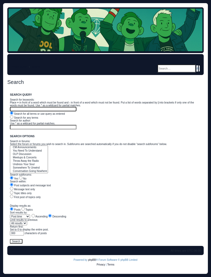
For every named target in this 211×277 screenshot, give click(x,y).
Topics (27, 209)
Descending (57, 216)
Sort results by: (18, 212)
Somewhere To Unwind (29, 168)
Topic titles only (21, 193)
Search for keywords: (22, 99)
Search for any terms (24, 117)
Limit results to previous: (24, 219)
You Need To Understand (29, 151)
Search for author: (20, 120)
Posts (15, 209)
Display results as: (20, 205)
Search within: (18, 181)
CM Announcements (29, 147)
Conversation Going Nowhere (29, 171)
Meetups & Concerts (29, 157)
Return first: (16, 226)
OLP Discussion (29, 154)
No (23, 178)
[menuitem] (48, 59)
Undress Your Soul (29, 164)
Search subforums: (21, 174)
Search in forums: (20, 141)
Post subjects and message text (30, 185)
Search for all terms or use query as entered (37, 113)
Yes (14, 178)
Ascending (40, 216)
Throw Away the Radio (29, 161)
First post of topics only (25, 197)
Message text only (22, 189)
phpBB (92, 259)
